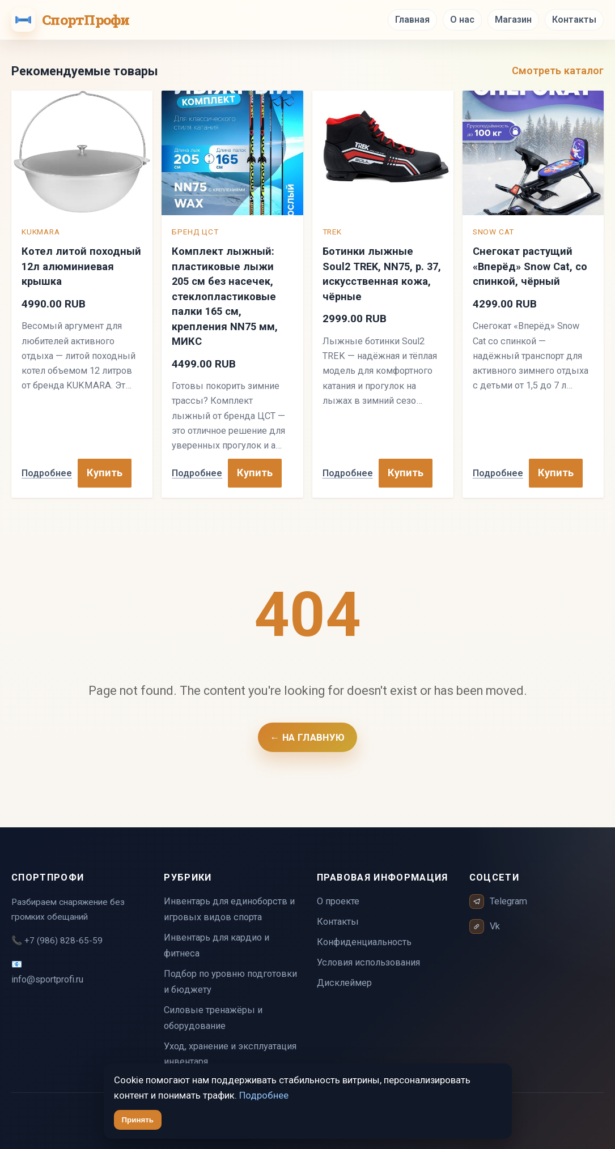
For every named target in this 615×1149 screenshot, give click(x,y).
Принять (138, 1120)
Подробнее (47, 473)
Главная (412, 19)
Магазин (513, 19)
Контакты (574, 19)
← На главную (307, 737)
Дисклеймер (344, 982)
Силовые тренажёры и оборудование (213, 1018)
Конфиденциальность (364, 942)
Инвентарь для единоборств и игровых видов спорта (229, 909)
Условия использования (368, 962)
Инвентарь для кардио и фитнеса (216, 945)
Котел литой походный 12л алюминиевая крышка (81, 266)
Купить (104, 473)
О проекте (338, 901)
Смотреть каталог (558, 70)
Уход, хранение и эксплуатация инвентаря (230, 1054)
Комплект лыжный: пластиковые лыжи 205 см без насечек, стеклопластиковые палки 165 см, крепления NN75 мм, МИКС (225, 296)
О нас (462, 19)
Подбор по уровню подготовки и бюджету (230, 981)
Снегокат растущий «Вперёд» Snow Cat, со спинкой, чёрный (530, 266)
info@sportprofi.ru (47, 979)
